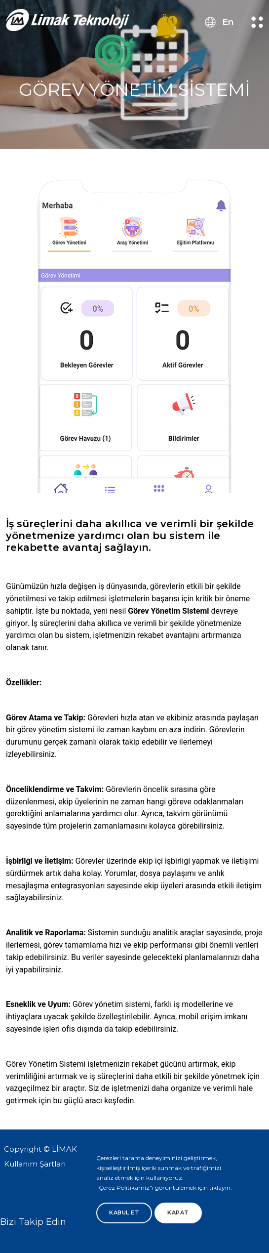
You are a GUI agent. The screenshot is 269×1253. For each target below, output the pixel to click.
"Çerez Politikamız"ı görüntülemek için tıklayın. (164, 1187)
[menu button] (257, 22)
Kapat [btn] (178, 1212)
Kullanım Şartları (35, 1164)
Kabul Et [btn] (124, 1212)
